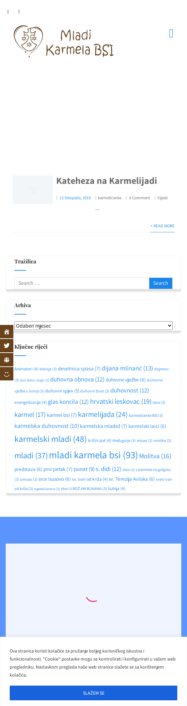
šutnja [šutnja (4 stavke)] (116, 488)
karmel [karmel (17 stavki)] (30, 414)
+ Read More (163, 226)
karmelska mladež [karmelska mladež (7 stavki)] (103, 426)
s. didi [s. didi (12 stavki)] (108, 469)
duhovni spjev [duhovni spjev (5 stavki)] (62, 390)
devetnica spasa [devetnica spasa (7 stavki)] (79, 368)
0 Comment (139, 198)
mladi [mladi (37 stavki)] (31, 455)
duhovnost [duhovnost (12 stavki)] (129, 390)
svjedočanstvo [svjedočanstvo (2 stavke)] (47, 488)
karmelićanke (109, 198)
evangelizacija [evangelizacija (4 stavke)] (30, 402)
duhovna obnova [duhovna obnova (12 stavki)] (77, 379)
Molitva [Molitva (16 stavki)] (155, 456)
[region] (93, 671)
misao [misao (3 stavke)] (145, 440)
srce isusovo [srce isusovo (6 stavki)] (54, 478)
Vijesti (162, 198)
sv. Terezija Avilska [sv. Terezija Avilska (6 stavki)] (132, 478)
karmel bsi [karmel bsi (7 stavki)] (62, 415)
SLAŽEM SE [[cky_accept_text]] (93, 693)
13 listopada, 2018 (75, 198)
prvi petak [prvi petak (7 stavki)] (58, 469)
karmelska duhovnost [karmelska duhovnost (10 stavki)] (46, 426)
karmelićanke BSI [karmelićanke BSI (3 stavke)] (146, 415)
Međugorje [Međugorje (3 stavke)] (124, 440)
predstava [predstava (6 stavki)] (28, 469)
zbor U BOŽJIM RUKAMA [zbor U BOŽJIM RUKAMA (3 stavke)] (84, 488)
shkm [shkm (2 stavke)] (128, 469)
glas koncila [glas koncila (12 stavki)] (68, 401)
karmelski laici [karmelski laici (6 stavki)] (147, 426)
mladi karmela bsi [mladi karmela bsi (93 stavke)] (93, 454)
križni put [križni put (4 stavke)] (99, 440)
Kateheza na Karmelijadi (106, 180)
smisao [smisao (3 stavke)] (28, 479)
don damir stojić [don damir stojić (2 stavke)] (34, 380)
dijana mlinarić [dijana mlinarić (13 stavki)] (127, 368)
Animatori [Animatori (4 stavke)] (26, 369)
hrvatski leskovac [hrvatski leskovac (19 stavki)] (121, 401)
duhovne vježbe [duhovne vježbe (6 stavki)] (126, 379)
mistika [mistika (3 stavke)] (162, 440)
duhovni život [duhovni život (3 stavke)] (94, 390)
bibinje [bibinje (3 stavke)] (48, 368)
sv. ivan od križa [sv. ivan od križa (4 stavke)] (90, 479)
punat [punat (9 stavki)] (84, 469)
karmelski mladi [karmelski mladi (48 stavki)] (50, 438)
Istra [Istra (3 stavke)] (159, 402)
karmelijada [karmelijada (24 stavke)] (103, 414)
